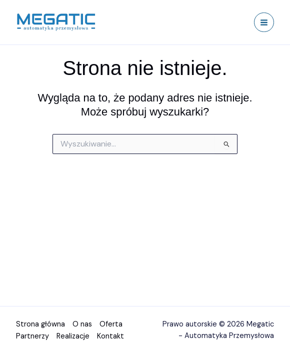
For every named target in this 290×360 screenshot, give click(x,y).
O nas (82, 325)
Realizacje (73, 336)
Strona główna (40, 325)
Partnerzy (32, 336)
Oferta (111, 325)
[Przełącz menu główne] (264, 22)
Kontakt (110, 336)
